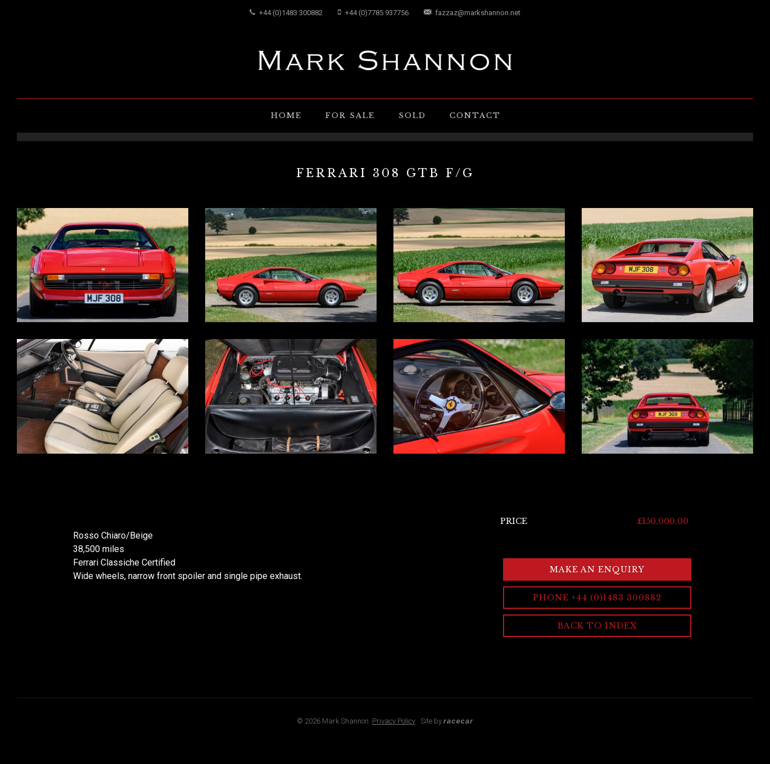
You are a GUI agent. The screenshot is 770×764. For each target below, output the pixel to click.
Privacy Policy (393, 721)
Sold (412, 115)
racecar (458, 721)
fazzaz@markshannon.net (472, 12)
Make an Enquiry (597, 569)
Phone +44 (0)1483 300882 (597, 598)
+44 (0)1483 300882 (286, 12)
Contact (475, 115)
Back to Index (597, 626)
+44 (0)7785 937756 (373, 12)
